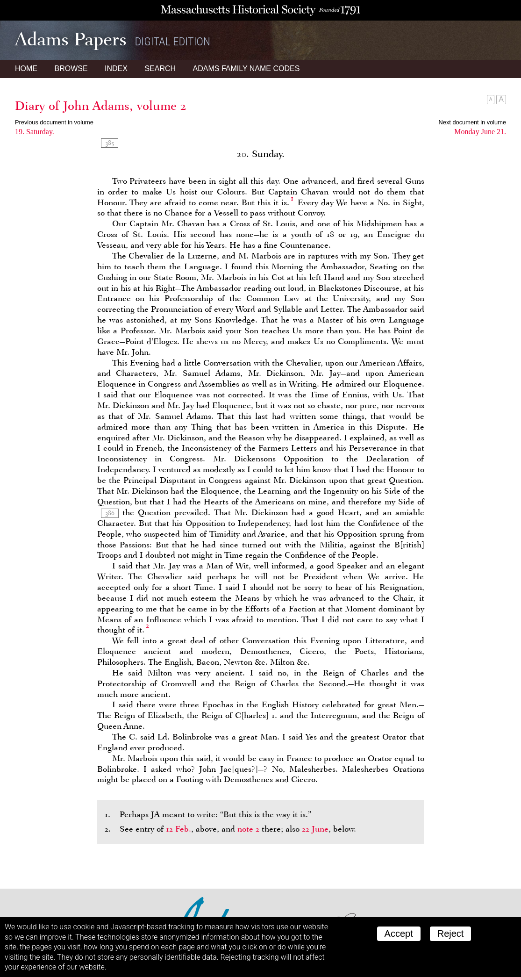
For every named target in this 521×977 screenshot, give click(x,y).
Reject (450, 933)
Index (116, 68)
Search (160, 68)
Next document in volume (472, 122)
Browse (70, 68)
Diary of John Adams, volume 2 (100, 105)
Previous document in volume (54, 122)
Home (26, 68)
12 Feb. (178, 829)
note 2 (248, 829)
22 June (315, 829)
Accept (399, 933)
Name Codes (246, 68)
